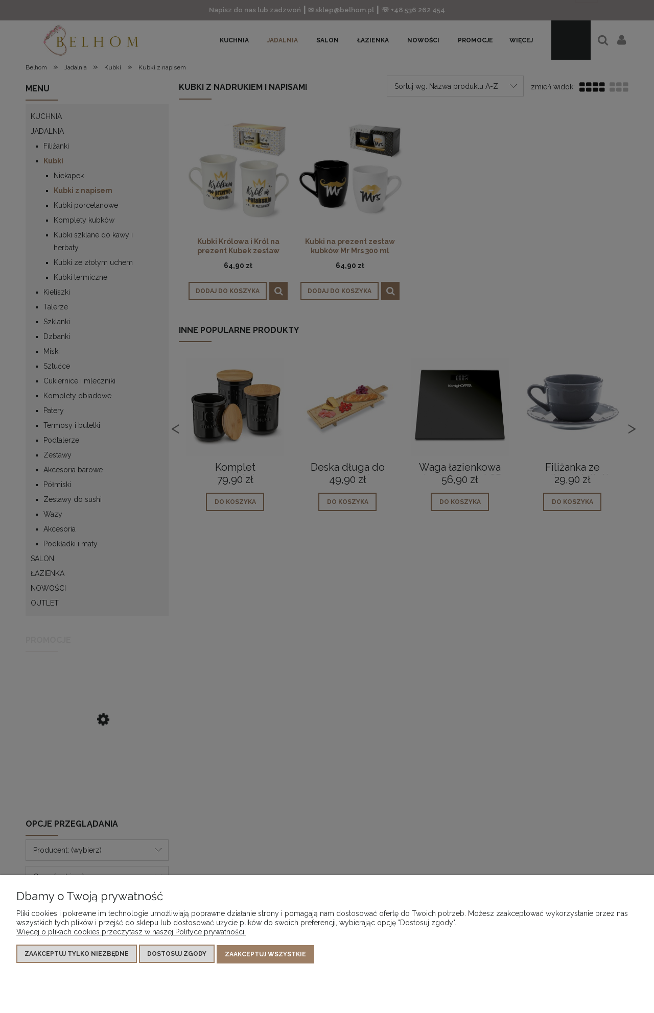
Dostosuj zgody (176, 954)
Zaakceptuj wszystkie (265, 954)
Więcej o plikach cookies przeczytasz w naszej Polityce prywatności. (131, 933)
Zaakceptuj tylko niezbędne (77, 954)
